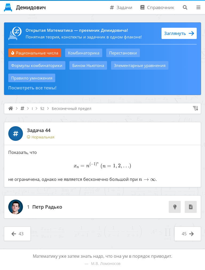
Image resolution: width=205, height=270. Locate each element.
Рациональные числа (34, 52)
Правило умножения (31, 78)
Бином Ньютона (88, 65)
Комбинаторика (83, 52)
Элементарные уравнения (139, 65)
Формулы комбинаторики (36, 65)
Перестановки (123, 52)
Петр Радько (47, 207)
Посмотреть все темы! (32, 88)
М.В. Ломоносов (105, 263)
